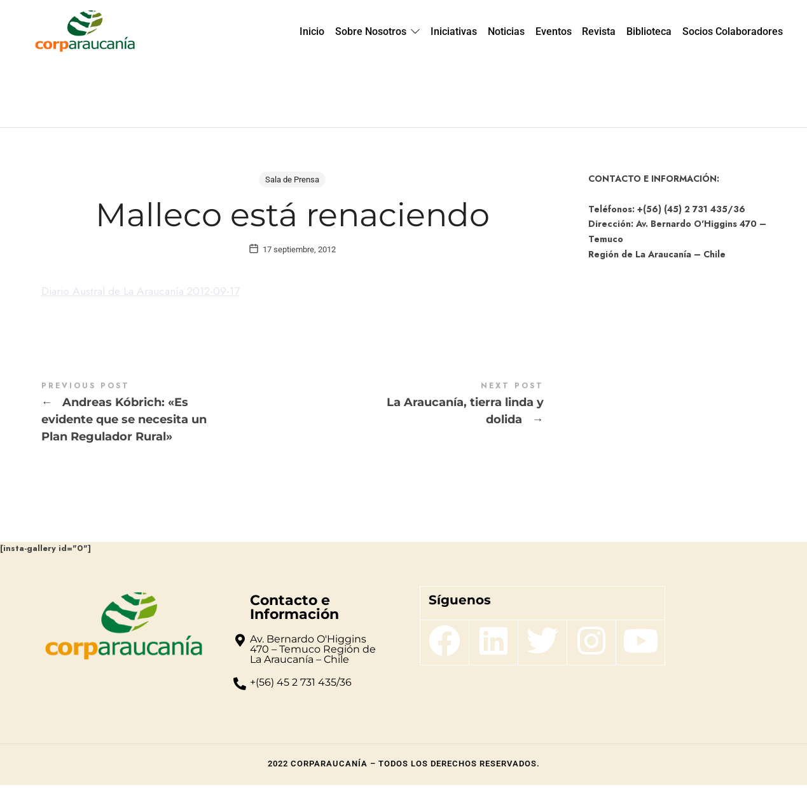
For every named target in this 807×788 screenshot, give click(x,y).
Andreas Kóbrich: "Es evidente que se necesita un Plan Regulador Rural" (167, 417)
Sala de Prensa (292, 179)
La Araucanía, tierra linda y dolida (418, 408)
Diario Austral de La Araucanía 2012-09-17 (146, 295)
